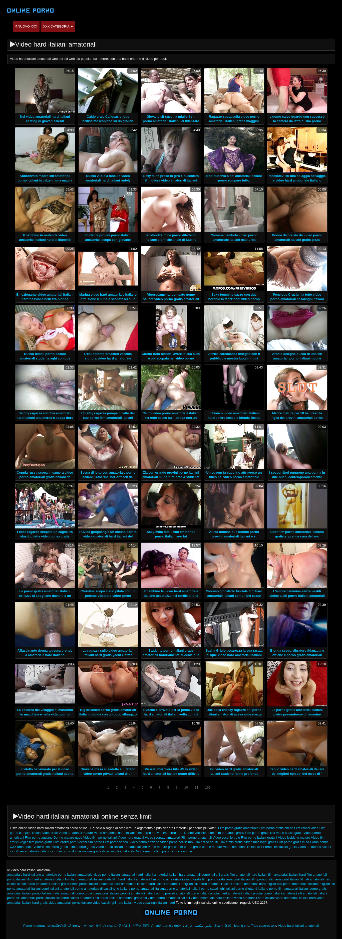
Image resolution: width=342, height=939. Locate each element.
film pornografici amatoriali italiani (275, 879)
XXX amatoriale (21, 847)
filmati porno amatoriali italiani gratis (43, 884)
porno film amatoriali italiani (289, 888)
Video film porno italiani (100, 837)
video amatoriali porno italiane (70, 902)
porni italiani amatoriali (58, 888)
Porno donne (319, 842)
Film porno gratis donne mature (199, 847)
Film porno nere (172, 833)
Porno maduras (34, 925)
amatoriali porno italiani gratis (207, 874)
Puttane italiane (136, 847)
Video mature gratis (162, 847)
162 (208, 787)
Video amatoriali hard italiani (114, 833)
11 (196, 787)
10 (186, 787)
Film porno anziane (39, 837)
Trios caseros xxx (263, 925)
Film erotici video (306, 828)
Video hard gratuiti (131, 837)
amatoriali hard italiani (137, 874)
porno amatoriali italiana (148, 888)
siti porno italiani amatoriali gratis (118, 898)
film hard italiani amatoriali (131, 879)
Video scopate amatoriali (162, 837)
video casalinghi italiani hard (154, 902)
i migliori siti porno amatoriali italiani (206, 884)
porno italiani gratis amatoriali (53, 893)
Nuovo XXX (26, 26)
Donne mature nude (68, 837)
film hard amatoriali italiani (45, 879)
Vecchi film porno (89, 842)
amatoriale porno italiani (59, 874)
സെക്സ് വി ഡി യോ (63, 925)
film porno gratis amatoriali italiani (226, 879)
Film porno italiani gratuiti (259, 837)
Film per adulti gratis (230, 833)
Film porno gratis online (276, 828)
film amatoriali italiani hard (287, 874)
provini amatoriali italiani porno (142, 893)
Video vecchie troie (226, 837)
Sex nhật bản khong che (231, 925)
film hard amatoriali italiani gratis (88, 879)
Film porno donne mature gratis (78, 851)
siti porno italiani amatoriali (75, 898)
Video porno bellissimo (176, 842)
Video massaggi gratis (260, 842)
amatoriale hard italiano (24, 874)
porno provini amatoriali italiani (98, 893)
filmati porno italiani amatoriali (91, 884)
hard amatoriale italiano (130, 884)
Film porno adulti (206, 842)
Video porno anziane (144, 842)
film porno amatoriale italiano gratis (176, 879)
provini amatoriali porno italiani (187, 893)
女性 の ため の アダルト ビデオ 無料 (122, 925)
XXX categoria (58, 26)
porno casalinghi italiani (218, 888)
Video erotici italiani (110, 847)
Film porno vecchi (116, 842)
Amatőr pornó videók (166, 925)
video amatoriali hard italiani (254, 898)
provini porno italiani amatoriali (275, 893)
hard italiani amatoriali (164, 884)
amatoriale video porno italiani (99, 874)
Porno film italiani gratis (279, 847)
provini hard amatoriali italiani (231, 893)
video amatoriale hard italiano (212, 898)
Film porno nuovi (148, 833)
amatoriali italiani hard (169, 874)
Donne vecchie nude (199, 833)
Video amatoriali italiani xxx (242, 847)
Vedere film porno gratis (50, 847)
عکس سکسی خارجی (197, 925)
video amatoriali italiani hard (295, 898)
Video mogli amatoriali (118, 851)
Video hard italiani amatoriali (298, 925)
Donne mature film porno (153, 851)
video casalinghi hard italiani (113, 902)
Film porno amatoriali (196, 837)
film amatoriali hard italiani (248, 874)
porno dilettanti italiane (252, 888)
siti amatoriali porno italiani (35, 898)
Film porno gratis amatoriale (238, 828)
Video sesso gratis (289, 833)
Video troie (50, 833)
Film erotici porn (65, 842)
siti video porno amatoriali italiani (166, 898)
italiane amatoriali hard (249, 884)
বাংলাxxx (87, 925)
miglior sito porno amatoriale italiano (293, 884)
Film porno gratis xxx (260, 833)
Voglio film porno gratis (36, 842)
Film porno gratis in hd (293, 842)
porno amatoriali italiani (183, 888)
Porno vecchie (181, 851)
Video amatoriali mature (76, 833)
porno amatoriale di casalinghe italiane (102, 888)
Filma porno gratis (82, 847)
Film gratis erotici (231, 842)
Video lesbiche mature (294, 837)
